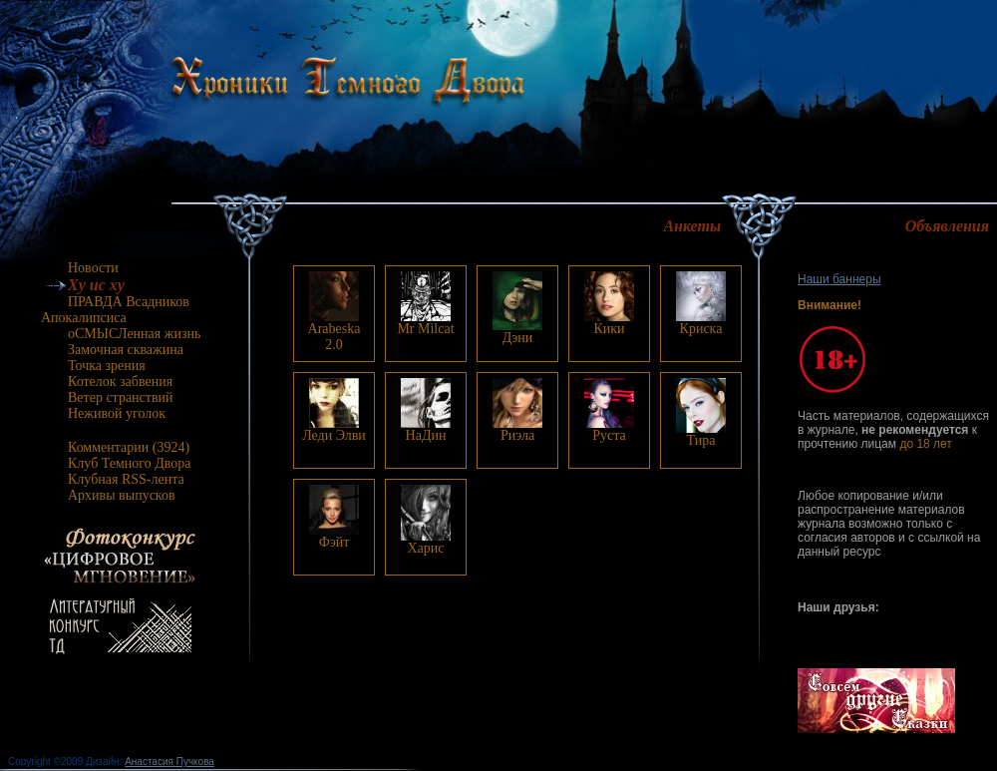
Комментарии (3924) (116, 447)
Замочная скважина (113, 349)
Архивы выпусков (109, 495)
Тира (701, 440)
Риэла (517, 435)
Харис (425, 548)
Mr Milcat (425, 328)
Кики (608, 328)
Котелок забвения (107, 381)
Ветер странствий (108, 397)
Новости (81, 267)
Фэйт (334, 542)
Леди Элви (334, 435)
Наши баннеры (839, 279)
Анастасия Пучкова (169, 761)
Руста (609, 435)
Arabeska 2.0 (334, 336)
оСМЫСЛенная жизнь (121, 333)
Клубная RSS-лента (113, 479)
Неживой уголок (104, 413)
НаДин (426, 435)
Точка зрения (94, 365)
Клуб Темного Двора (117, 463)
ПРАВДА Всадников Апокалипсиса (115, 309)
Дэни (517, 337)
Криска (701, 328)
